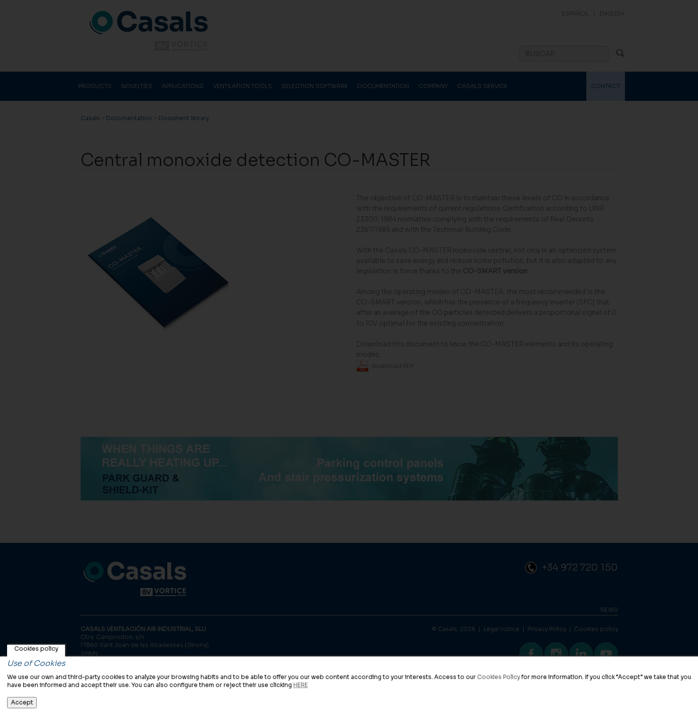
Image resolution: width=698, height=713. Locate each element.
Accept (22, 702)
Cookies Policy (498, 676)
